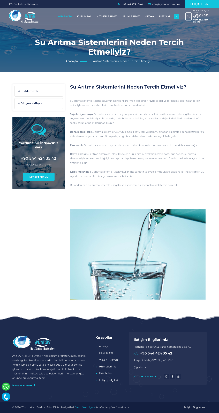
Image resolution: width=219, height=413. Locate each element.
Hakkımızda (29, 91)
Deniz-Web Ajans (84, 407)
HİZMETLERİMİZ (106, 16)
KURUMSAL (84, 16)
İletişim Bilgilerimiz (195, 407)
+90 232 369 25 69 (200, 21)
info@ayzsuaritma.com (166, 4)
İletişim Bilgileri (108, 380)
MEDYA (149, 16)
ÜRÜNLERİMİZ (131, 16)
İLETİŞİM (164, 16)
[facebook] (172, 376)
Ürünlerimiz (106, 373)
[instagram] (166, 376)
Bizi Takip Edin (145, 376)
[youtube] (178, 376)
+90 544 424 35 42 (200, 16)
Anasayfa (71, 61)
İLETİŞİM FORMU (200, 4)
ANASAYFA (65, 16)
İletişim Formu (24, 385)
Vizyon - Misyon (32, 103)
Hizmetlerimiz (107, 366)
